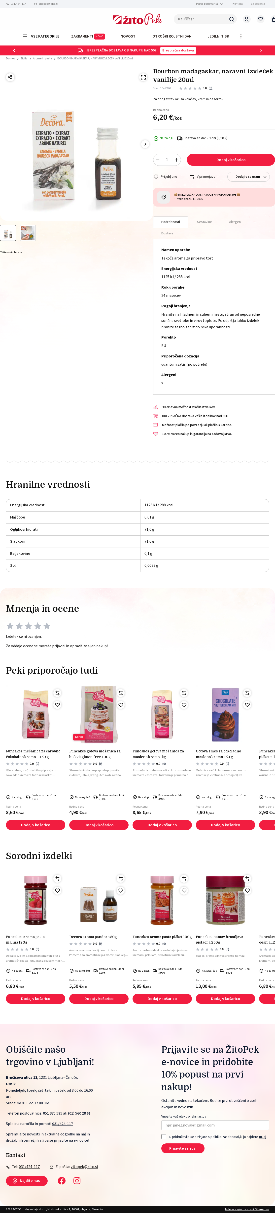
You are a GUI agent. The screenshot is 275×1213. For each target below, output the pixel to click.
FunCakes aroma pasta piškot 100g (162, 937)
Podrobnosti (170, 221)
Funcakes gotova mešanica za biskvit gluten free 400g (95, 754)
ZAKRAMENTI (88, 37)
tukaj (262, 1136)
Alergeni (235, 221)
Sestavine (204, 221)
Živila (24, 58)
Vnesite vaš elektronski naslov (183, 1116)
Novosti (129, 36)
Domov (10, 59)
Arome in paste (42, 58)
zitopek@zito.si (48, 4)
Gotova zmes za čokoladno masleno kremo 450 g (218, 754)
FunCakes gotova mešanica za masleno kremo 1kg (158, 754)
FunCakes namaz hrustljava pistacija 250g (219, 939)
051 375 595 (52, 1113)
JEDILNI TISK (218, 36)
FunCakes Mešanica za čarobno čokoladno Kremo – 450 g (33, 754)
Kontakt (238, 4)
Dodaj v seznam (253, 177)
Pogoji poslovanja (207, 4)
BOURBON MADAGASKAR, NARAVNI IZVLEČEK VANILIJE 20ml (95, 58)
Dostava (167, 233)
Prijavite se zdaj (183, 1148)
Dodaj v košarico (231, 160)
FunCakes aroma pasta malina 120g (25, 939)
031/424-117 (18, 4)
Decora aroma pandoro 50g (93, 937)
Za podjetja (258, 4)
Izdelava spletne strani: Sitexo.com (247, 1209)
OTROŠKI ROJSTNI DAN (172, 36)
